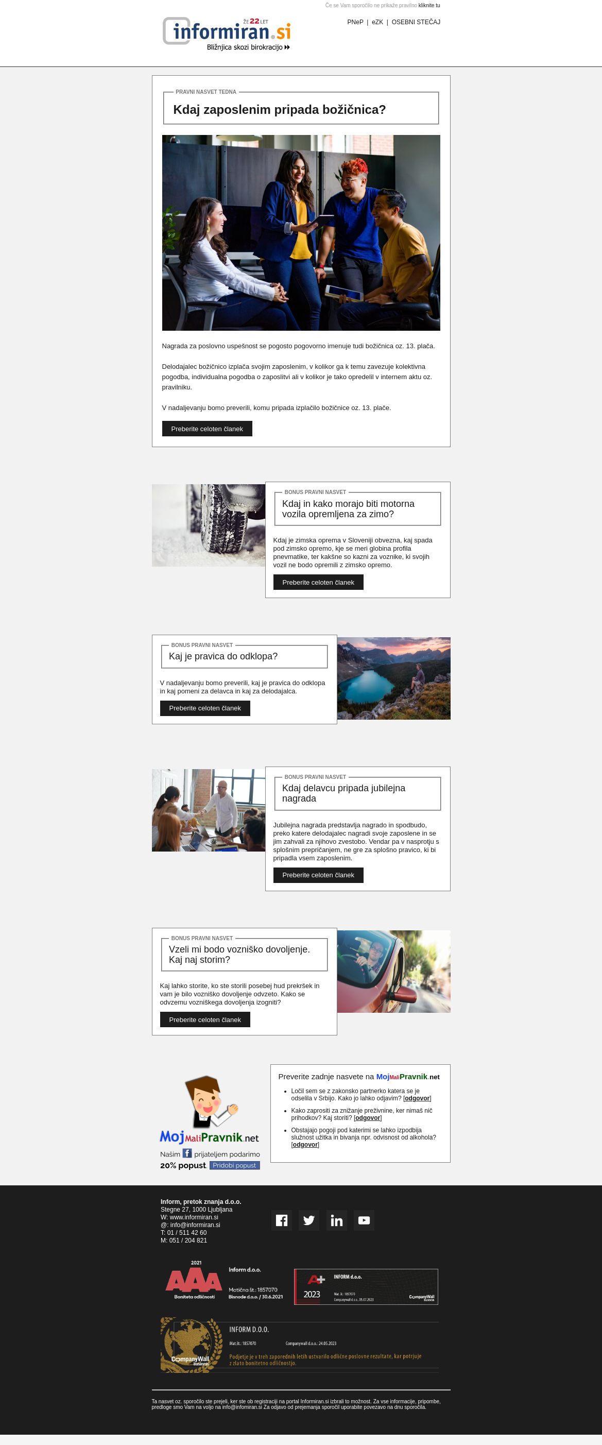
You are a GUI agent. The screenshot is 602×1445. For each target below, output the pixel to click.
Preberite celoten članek (207, 429)
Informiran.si (315, 1401)
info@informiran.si (195, 1225)
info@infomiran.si (242, 1407)
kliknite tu (429, 5)
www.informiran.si (194, 1217)
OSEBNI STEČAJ (416, 22)
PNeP (356, 22)
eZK (377, 22)
